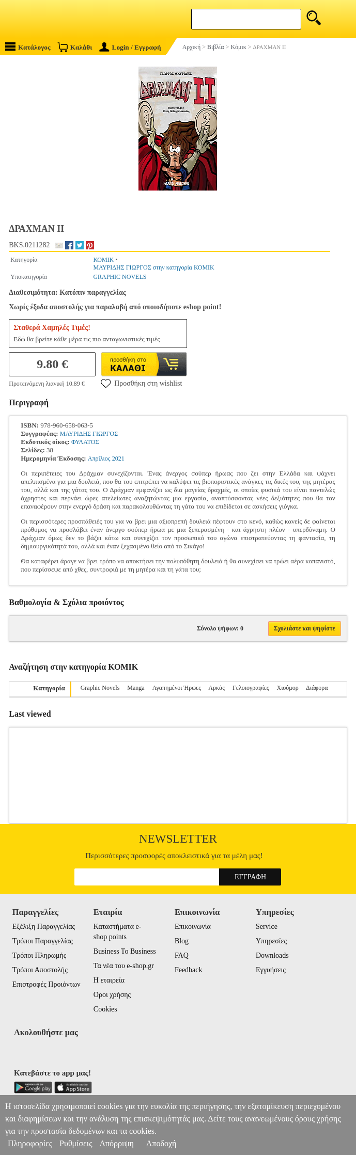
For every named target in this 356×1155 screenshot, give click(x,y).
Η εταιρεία (109, 980)
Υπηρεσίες (271, 941)
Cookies (105, 1009)
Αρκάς (216, 687)
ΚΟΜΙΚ (103, 259)
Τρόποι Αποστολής (40, 970)
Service (266, 926)
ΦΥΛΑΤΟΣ (85, 442)
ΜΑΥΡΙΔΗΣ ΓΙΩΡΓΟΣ (89, 433)
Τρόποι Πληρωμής (39, 955)
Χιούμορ (287, 687)
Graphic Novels (100, 687)
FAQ (182, 955)
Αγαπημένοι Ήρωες (176, 687)
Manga (135, 687)
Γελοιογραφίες (251, 687)
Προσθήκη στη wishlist (141, 383)
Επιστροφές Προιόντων (46, 984)
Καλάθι (74, 47)
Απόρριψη (116, 1143)
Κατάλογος (28, 47)
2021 (118, 458)
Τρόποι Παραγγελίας (42, 941)
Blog (182, 941)
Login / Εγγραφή (130, 47)
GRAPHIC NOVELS (119, 276)
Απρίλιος (99, 458)
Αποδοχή (161, 1143)
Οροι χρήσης (112, 995)
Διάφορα (317, 687)
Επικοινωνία (193, 926)
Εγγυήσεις (271, 970)
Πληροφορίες (30, 1143)
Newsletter (178, 838)
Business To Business (125, 951)
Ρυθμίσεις (75, 1143)
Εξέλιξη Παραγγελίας (43, 926)
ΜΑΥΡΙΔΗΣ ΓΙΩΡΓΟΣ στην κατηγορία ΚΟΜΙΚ (153, 267)
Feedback (189, 970)
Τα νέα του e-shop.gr (124, 966)
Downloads (272, 955)
